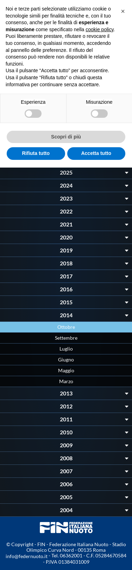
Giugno (66, 359)
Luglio (66, 349)
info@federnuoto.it (27, 556)
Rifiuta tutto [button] (36, 153)
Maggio (66, 370)
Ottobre (66, 327)
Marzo (66, 381)
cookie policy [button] (99, 29)
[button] (122, 11)
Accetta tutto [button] (96, 153)
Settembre (66, 338)
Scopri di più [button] (66, 137)
